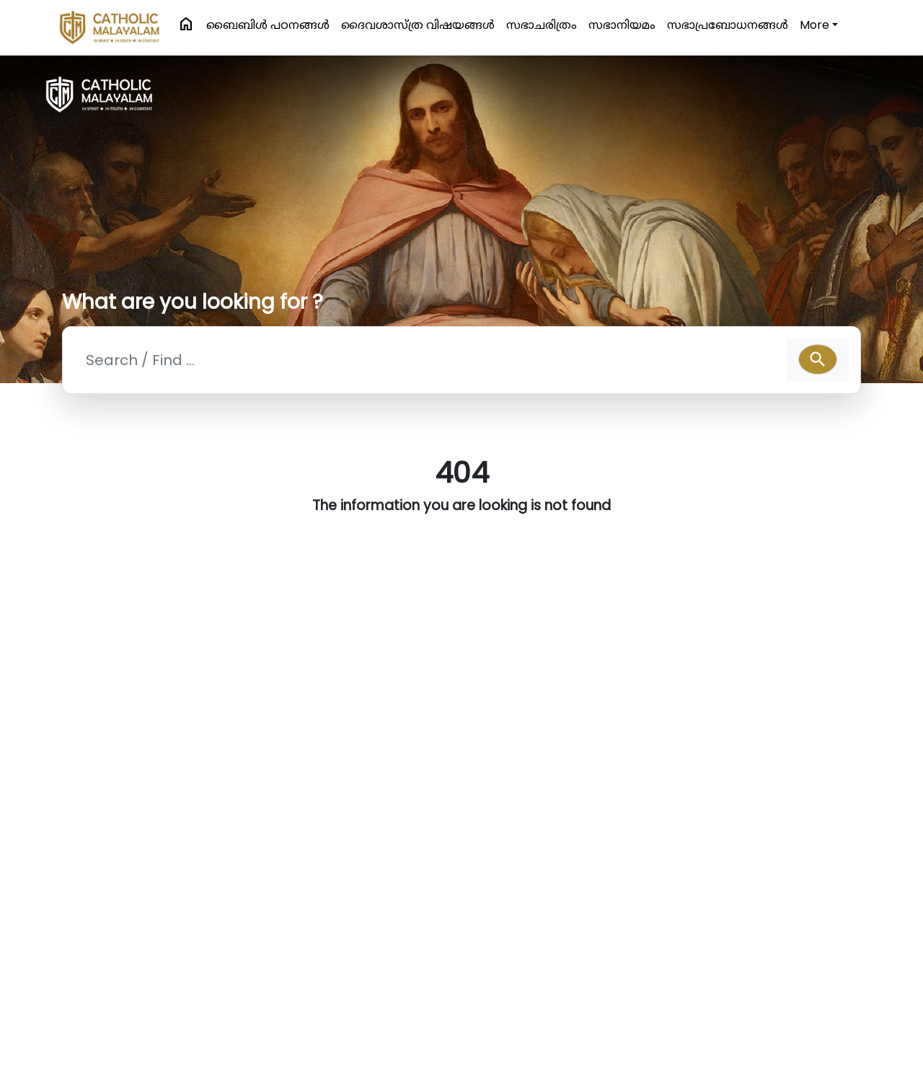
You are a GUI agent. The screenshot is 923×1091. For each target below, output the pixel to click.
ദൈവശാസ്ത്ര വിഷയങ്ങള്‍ (418, 25)
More (814, 25)
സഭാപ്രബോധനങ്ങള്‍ (727, 25)
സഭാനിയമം (621, 25)
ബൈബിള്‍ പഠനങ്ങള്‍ (268, 25)
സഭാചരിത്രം (541, 25)
